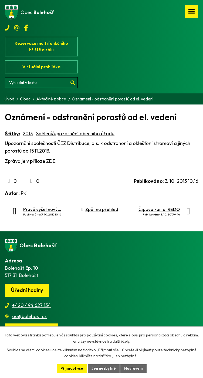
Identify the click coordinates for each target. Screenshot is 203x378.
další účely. (121, 341)
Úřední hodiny (27, 290)
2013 (28, 133)
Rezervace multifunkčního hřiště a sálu (41, 46)
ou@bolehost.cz (29, 316)
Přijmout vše (71, 368)
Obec (25, 99)
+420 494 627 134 (31, 305)
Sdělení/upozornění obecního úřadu (75, 133)
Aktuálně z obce (51, 99)
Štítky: (12, 133)
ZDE (50, 161)
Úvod (9, 99)
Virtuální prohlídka (41, 66)
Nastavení (133, 368)
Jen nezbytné (104, 368)
